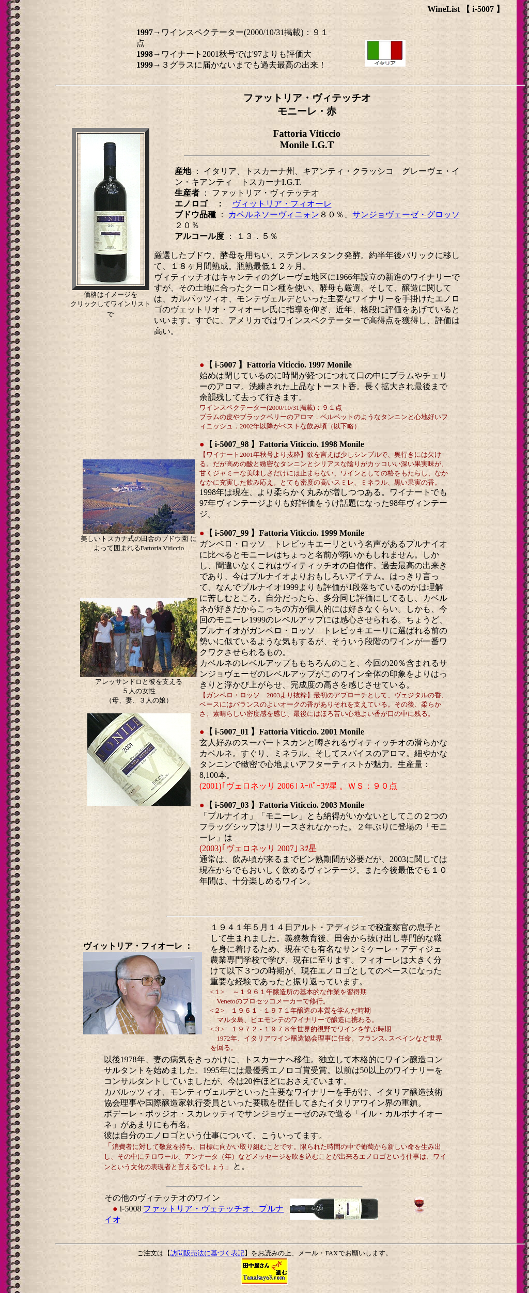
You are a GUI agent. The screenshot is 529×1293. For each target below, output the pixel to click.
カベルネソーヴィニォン (273, 214)
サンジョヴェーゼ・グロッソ (406, 214)
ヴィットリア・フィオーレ (282, 203)
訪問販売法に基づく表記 (207, 1253)
